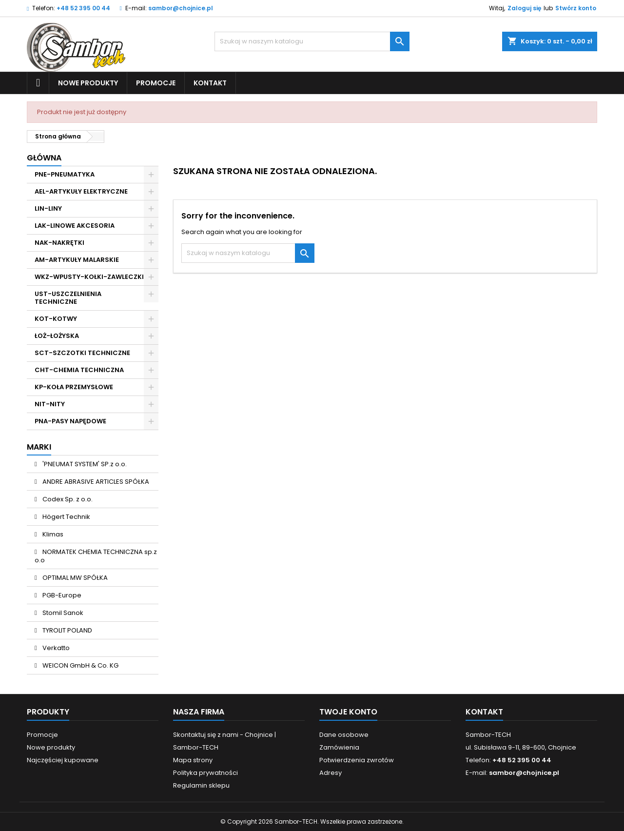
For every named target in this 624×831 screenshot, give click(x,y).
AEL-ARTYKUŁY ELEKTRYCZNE (81, 191)
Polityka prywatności (205, 772)
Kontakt (210, 83)
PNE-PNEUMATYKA (65, 174)
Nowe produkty (88, 83)
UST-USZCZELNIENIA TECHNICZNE (68, 297)
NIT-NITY (50, 404)
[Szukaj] (312, 41)
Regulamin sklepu (201, 785)
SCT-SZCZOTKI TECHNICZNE (82, 352)
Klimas (52, 534)
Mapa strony (193, 760)
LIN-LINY (48, 208)
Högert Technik (65, 516)
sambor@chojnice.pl (180, 8)
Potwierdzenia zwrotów (356, 760)
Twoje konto (348, 711)
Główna (44, 157)
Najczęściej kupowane (62, 760)
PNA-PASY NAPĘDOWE (70, 421)
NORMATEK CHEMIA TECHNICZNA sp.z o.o (96, 556)
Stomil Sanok (62, 612)
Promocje (156, 83)
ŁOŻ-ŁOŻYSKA (57, 335)
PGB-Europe (61, 595)
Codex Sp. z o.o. (67, 499)
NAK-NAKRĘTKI (59, 242)
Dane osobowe (344, 734)
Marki (39, 447)
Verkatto (55, 648)
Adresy (330, 772)
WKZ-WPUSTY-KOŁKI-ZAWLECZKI (89, 276)
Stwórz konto (575, 8)
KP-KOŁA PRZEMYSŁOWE (74, 387)
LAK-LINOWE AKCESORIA (75, 225)
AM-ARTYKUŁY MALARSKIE (77, 259)
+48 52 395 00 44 (83, 8)
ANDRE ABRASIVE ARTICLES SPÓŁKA (95, 481)
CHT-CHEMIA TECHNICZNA (79, 370)
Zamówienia (339, 747)
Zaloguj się (524, 8)
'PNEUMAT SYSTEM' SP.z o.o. (84, 464)
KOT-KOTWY (56, 318)
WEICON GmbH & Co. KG (79, 665)
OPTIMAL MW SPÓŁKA (74, 577)
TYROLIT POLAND (66, 630)
